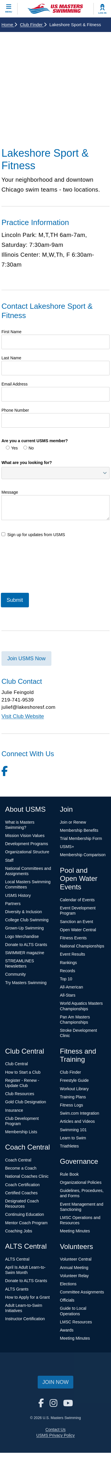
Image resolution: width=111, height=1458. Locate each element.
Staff (9, 860)
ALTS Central (17, 1259)
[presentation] (45, 569)
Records (67, 970)
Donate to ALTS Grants (26, 944)
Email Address (14, 384)
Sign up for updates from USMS (33, 534)
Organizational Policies (80, 1182)
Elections (68, 1284)
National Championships (82, 946)
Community (15, 974)
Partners (13, 903)
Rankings (68, 962)
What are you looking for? (26, 462)
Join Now (55, 1382)
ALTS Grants (17, 1289)
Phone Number (15, 410)
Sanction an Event (76, 921)
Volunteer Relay (74, 1275)
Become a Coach (21, 1168)
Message (9, 492)
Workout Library (74, 1088)
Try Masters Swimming (26, 982)
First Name (11, 331)
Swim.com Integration (79, 1113)
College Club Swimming (27, 920)
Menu (8, 11)
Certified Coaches (21, 1193)
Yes (12, 448)
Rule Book (69, 1174)
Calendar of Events (77, 899)
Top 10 (66, 979)
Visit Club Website (22, 716)
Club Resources (19, 1093)
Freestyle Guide (74, 1080)
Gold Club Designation (25, 1102)
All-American (71, 987)
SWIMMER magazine (24, 952)
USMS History (18, 895)
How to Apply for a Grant (27, 1297)
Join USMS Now (26, 658)
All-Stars (67, 995)
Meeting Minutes (75, 1231)
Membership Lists (21, 1131)
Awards (66, 1330)
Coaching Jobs (18, 1231)
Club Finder (33, 24)
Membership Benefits (79, 830)
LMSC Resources (76, 1322)
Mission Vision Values (25, 835)
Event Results (72, 954)
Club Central (16, 1063)
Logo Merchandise (22, 936)
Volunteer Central (75, 1259)
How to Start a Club (23, 1072)
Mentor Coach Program (26, 1222)
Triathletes (69, 1146)
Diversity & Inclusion (23, 911)
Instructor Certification (25, 1318)
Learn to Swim (73, 1138)
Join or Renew (73, 822)
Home (9, 24)
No (28, 448)
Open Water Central (78, 929)
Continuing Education (24, 1214)
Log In (102, 13)
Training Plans (73, 1097)
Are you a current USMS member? (34, 440)
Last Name (11, 358)
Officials (67, 1300)
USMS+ (67, 846)
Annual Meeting (74, 1267)
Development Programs (26, 843)
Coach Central (18, 1160)
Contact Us (55, 1429)
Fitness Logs (71, 1105)
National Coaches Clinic (27, 1176)
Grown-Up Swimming (24, 928)
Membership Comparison (82, 854)
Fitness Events (73, 938)
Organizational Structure (27, 852)
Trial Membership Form (81, 838)
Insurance (14, 1110)
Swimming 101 (73, 1129)
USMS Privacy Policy (55, 1435)
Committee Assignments (82, 1292)
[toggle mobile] (9, 9)
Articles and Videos (77, 1121)
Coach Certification (22, 1184)
